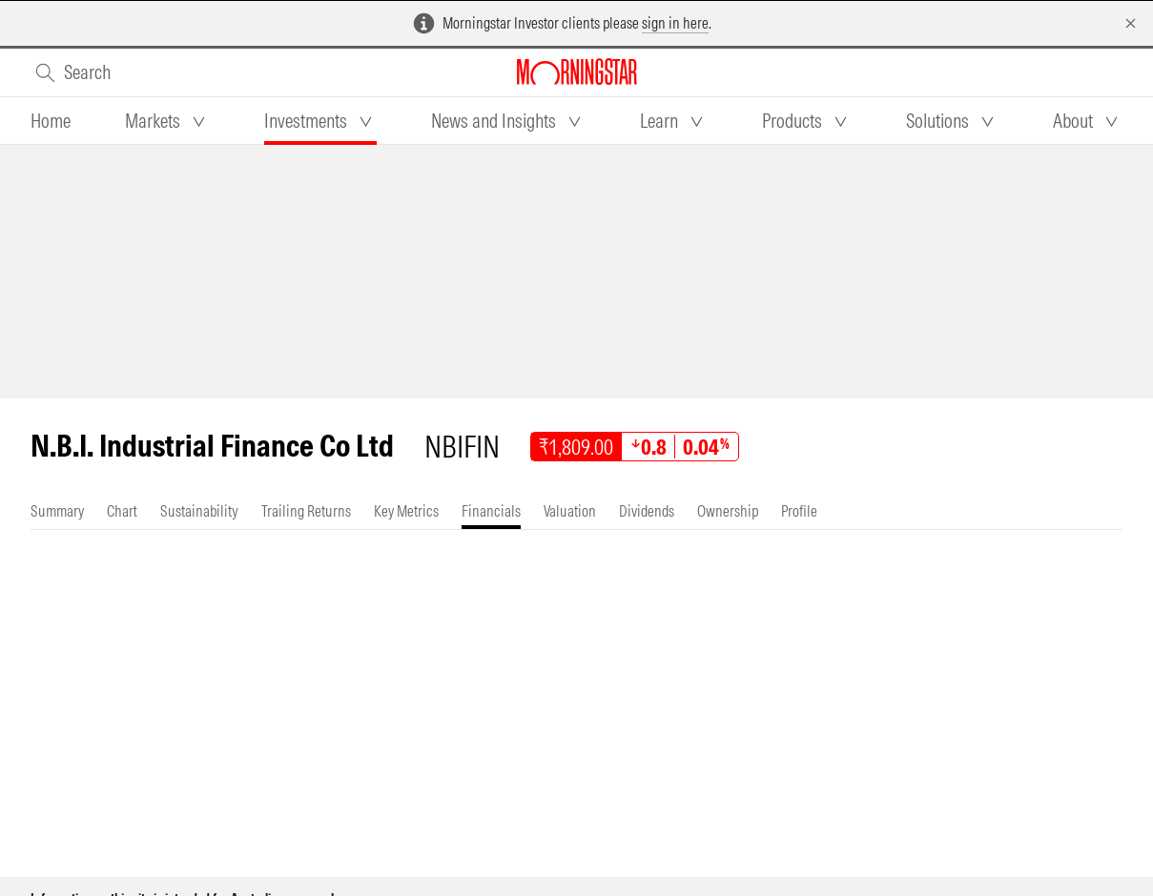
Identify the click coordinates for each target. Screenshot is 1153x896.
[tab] (51, 121)
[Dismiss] (1130, 23)
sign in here (675, 22)
